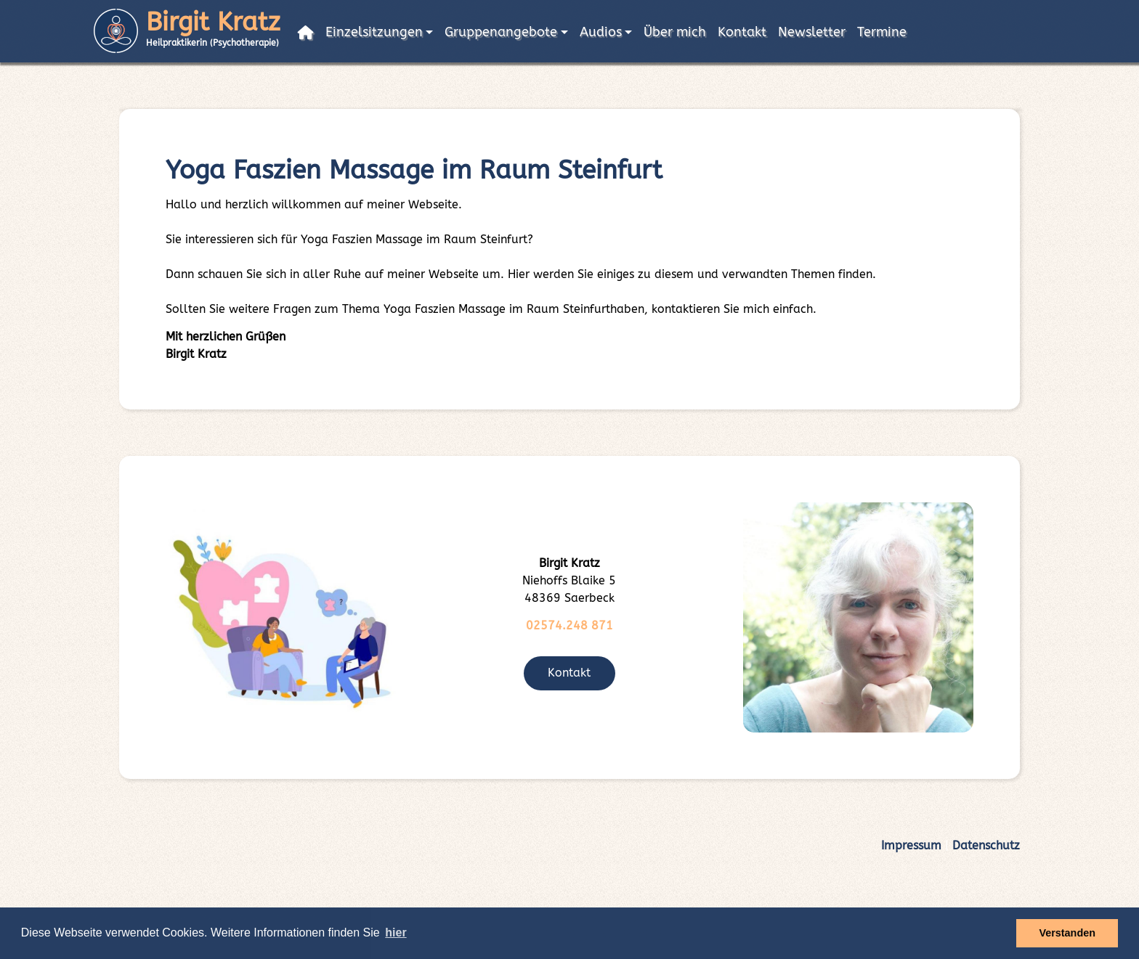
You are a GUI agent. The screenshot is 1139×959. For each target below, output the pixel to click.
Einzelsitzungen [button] (374, 32)
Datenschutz (986, 845)
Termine (882, 32)
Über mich (675, 32)
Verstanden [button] (1067, 933)
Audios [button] (601, 32)
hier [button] (395, 932)
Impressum (911, 845)
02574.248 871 (569, 625)
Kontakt (742, 32)
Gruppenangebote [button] (501, 32)
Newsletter (812, 32)
